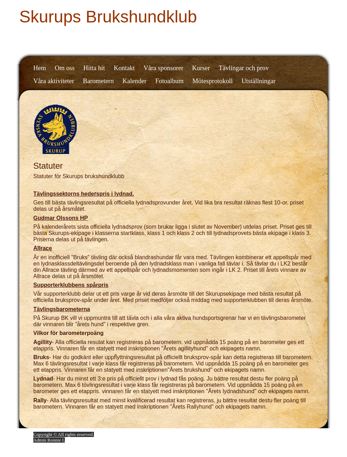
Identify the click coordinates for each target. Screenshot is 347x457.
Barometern (98, 81)
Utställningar (258, 81)
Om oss (65, 68)
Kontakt (124, 68)
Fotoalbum (169, 81)
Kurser (201, 68)
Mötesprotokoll (212, 81)
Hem (39, 68)
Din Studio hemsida (295, 434)
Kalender (135, 81)
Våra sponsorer (163, 68)
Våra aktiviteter (53, 81)
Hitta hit (94, 68)
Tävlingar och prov (244, 68)
